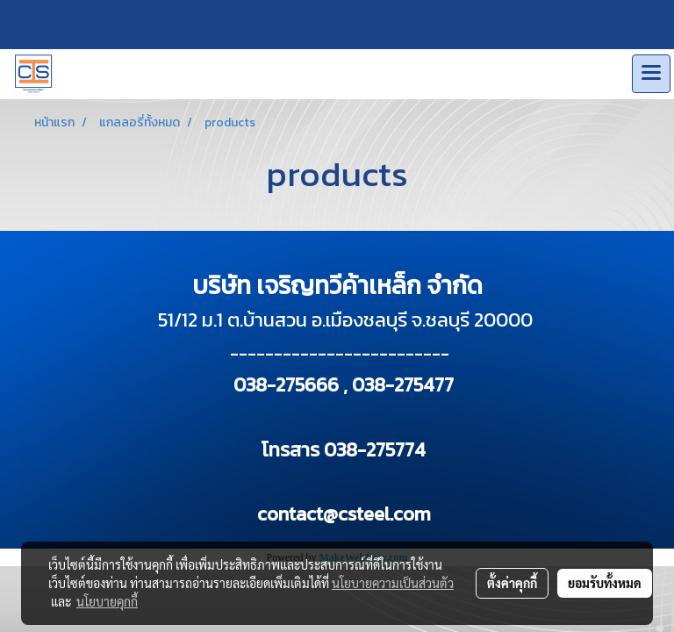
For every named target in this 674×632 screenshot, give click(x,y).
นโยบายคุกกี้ (107, 601)
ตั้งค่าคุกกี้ (512, 583)
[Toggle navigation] (651, 73)
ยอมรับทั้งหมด (605, 583)
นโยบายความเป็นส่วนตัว (393, 583)
